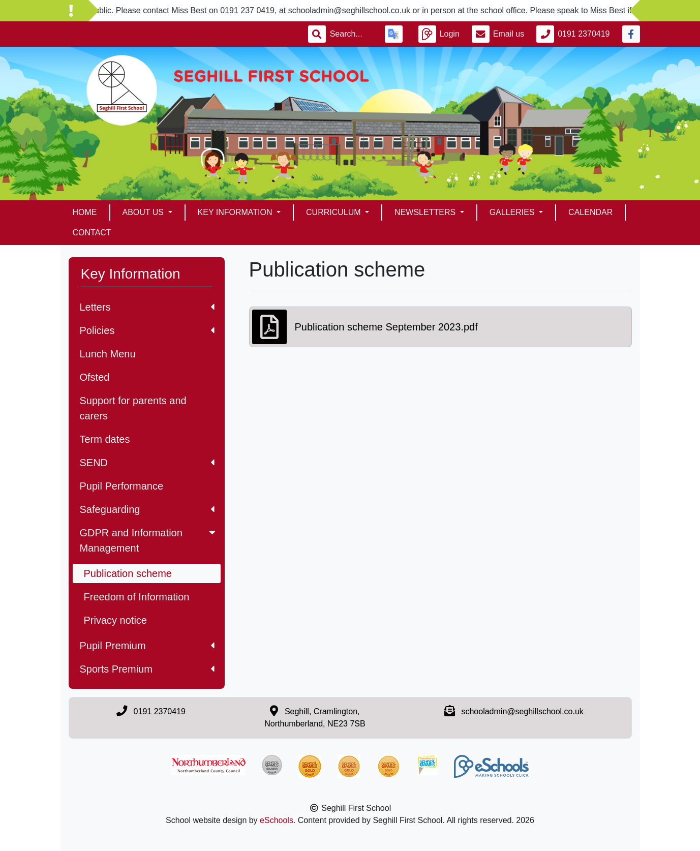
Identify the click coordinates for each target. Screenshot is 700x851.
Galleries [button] (513, 212)
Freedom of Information (137, 596)
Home (85, 212)
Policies (147, 330)
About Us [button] (144, 212)
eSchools (276, 820)
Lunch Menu (108, 353)
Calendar (590, 212)
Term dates (105, 439)
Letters (147, 307)
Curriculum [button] (334, 212)
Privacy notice (115, 620)
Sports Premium (147, 669)
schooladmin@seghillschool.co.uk (522, 711)
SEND (147, 462)
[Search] (351, 34)
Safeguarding (147, 509)
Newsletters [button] (426, 212)
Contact (92, 232)
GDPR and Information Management (149, 540)
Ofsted (95, 377)
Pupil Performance (122, 486)
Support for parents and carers (133, 408)
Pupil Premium (147, 645)
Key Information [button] (236, 212)
